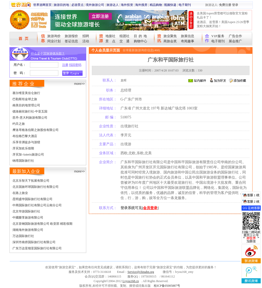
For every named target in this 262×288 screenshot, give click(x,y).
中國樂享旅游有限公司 (28, 217)
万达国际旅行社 (23, 236)
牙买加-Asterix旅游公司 (28, 154)
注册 (65, 65)
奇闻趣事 (187, 41)
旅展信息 (187, 36)
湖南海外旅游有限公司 (28, 230)
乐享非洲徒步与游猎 (26, 142)
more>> (79, 84)
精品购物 (156, 5)
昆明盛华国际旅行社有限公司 (32, 199)
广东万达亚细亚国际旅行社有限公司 (37, 248)
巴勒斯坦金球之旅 (25, 99)
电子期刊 (185, 5)
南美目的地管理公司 (26, 105)
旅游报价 (71, 36)
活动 (85, 41)
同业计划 (54, 41)
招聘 (85, 36)
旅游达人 (112, 5)
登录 (235, 5)
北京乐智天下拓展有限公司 (31, 180)
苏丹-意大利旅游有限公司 (30, 117)
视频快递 (170, 5)
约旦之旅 (19, 124)
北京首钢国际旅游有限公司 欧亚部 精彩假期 (42, 223)
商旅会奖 (170, 41)
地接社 (110, 36)
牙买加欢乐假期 (23, 148)
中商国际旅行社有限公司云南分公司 (37, 205)
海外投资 (127, 5)
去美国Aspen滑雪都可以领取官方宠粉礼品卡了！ (222, 15)
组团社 (124, 36)
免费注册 (225, 5)
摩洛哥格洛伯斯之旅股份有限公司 (36, 130)
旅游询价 (54, 36)
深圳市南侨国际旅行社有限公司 (34, 242)
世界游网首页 (42, 5)
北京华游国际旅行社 (26, 211)
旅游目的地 (61, 5)
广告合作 (235, 36)
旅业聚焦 (170, 36)
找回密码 (75, 65)
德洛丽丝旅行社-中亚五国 (30, 111)
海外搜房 (141, 5)
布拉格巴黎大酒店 (25, 136)
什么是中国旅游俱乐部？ (48, 53)
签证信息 (71, 41)
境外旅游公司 (95, 5)
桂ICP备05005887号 (167, 285)
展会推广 (235, 41)
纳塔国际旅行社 (23, 160)
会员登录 (150, 208)
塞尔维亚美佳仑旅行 (26, 93)
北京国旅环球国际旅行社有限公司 (36, 187)
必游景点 (77, 5)
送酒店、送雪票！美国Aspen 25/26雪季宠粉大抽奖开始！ (223, 24)
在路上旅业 (20, 193)
